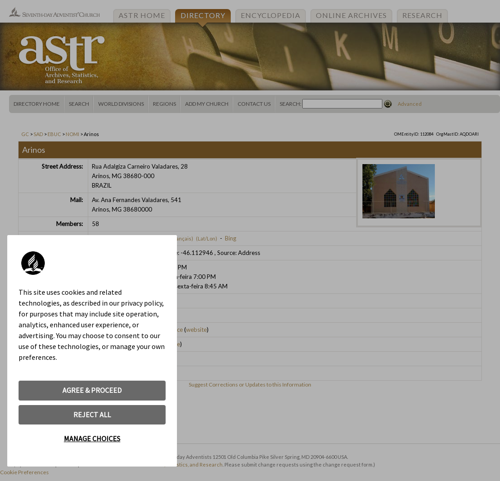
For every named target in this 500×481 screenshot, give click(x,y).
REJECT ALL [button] (92, 414)
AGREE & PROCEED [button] (92, 390)
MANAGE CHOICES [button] (92, 438)
